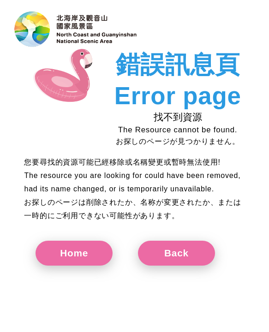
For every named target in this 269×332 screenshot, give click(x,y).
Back (176, 253)
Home (74, 253)
